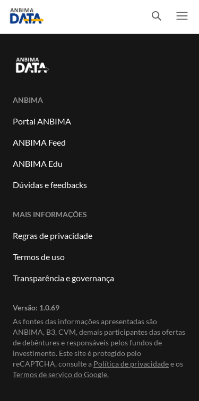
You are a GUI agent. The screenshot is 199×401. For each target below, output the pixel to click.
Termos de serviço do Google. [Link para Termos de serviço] (61, 374)
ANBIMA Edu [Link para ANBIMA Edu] (38, 163)
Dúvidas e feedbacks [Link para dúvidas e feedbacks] (50, 185)
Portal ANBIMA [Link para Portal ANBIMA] (42, 121)
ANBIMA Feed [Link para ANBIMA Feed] (39, 142)
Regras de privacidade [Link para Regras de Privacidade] (52, 235)
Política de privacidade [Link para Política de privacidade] (131, 363)
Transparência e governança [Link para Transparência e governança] (63, 278)
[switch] (156, 17)
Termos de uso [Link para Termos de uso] (39, 257)
